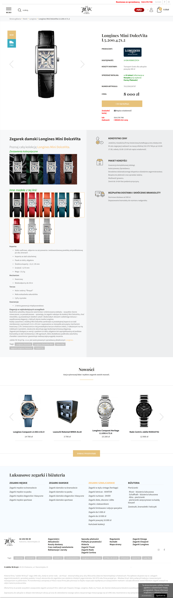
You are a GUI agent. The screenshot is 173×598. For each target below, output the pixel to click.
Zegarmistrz (53, 539)
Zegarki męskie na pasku (20, 491)
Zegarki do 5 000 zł (97, 512)
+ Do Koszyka (122, 104)
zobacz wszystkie (86, 453)
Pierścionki (133, 487)
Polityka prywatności (91, 541)
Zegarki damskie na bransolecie (63, 487)
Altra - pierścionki (137, 497)
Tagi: (9, 558)
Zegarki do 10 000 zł (97, 516)
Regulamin (115, 539)
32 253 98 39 (25, 539)
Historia (85, 544)
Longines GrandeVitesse (91, 558)
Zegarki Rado (87, 550)
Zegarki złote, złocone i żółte (101, 500)
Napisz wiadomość (123, 110)
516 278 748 (146, 2)
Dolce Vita (60, 344)
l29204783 (136, 558)
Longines (32, 19)
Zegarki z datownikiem (99, 504)
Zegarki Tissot (88, 547)
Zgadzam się (160, 595)
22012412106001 (44, 558)
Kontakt (113, 541)
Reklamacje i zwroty (57, 550)
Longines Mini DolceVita (53, 147)
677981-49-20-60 (110, 558)
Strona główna (15, 19)
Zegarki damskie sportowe (61, 500)
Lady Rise (147, 558)
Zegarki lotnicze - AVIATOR (100, 491)
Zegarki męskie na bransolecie (23, 487)
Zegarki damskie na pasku (60, 491)
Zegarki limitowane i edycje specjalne (105, 508)
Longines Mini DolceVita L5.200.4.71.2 (54, 19)
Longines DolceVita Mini (43, 344)
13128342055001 (72, 558)
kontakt (158, 2)
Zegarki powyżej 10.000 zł (100, 520)
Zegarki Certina (88, 552)
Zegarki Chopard (140, 541)
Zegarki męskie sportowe (20, 500)
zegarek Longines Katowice (21, 348)
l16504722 (58, 558)
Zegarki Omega (140, 539)
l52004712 (39, 348)
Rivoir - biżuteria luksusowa (141, 491)
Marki (25, 19)
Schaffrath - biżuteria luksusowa (143, 494)
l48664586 (19, 558)
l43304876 (30, 558)
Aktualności (53, 541)
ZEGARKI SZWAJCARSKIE (102, 482)
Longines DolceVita (23, 344)
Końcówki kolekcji (97, 524)
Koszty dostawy (55, 544)
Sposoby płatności (90, 539)
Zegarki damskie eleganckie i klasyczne (66, 496)
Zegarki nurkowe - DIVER (99, 496)
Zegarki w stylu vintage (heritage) (103, 487)
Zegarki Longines (141, 544)
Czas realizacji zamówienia (60, 547)
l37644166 (125, 558)
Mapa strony (115, 544)
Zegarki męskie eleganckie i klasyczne (26, 496)
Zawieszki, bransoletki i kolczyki (142, 506)
